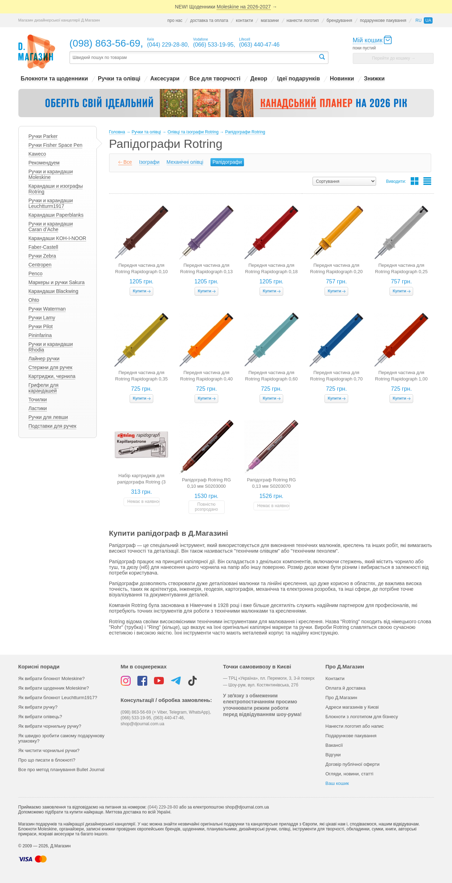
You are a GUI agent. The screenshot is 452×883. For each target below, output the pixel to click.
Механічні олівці (185, 162)
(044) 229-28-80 (163, 807)
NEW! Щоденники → (226, 7)
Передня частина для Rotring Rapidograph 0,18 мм (271, 272)
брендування (339, 20)
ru (418, 20)
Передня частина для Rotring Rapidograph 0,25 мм (401, 272)
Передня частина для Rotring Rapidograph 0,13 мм (206, 272)
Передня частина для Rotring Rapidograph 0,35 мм (141, 379)
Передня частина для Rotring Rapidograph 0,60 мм (271, 379)
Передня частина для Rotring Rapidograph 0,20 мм (336, 272)
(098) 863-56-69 (105, 43)
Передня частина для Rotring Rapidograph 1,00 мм (401, 379)
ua (428, 20)
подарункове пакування (383, 20)
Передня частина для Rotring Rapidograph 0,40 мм (206, 379)
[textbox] (194, 57)
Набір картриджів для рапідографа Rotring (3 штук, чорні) (141, 482)
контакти (244, 20)
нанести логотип (303, 20)
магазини (270, 20)
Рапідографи (227, 162)
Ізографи (149, 162)
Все (128, 162)
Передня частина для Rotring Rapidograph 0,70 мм (336, 379)
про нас (174, 20)
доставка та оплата (209, 20)
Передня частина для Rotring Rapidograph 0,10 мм (141, 272)
